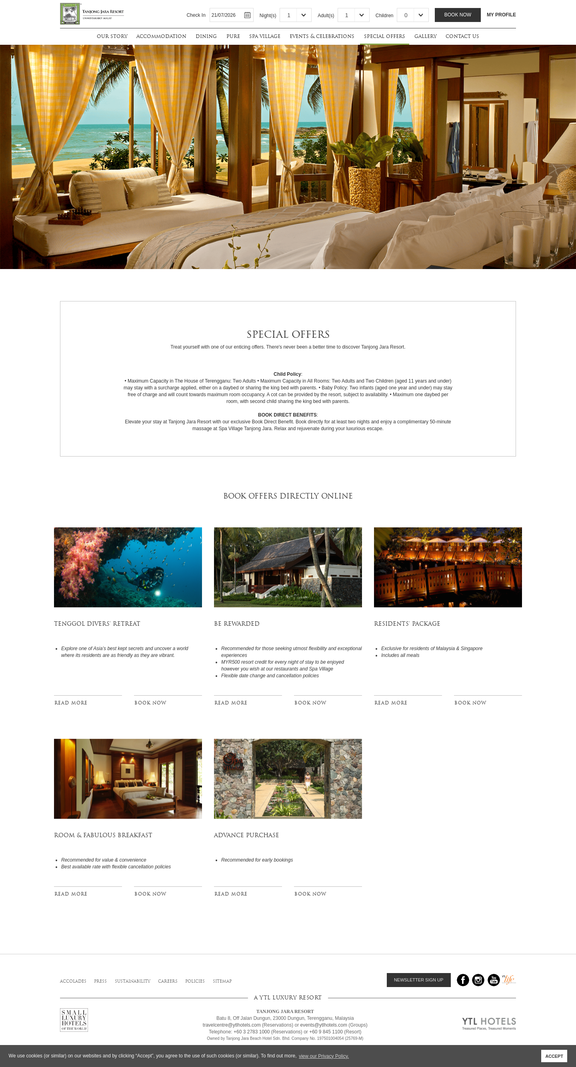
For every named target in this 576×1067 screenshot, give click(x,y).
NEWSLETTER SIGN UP (418, 979)
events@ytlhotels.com (323, 1025)
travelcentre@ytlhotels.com (232, 1025)
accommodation (161, 36)
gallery (425, 36)
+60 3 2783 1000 (252, 1032)
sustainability (132, 981)
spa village (264, 36)
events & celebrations (322, 36)
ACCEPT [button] (554, 1056)
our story (112, 36)
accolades (73, 981)
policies (195, 981)
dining (206, 36)
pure (233, 36)
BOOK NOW (150, 705)
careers (168, 981)
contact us (462, 36)
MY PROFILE (501, 15)
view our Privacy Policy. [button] (324, 1056)
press (100, 981)
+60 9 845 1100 (326, 1032)
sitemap (222, 981)
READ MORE (71, 705)
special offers (384, 36)
